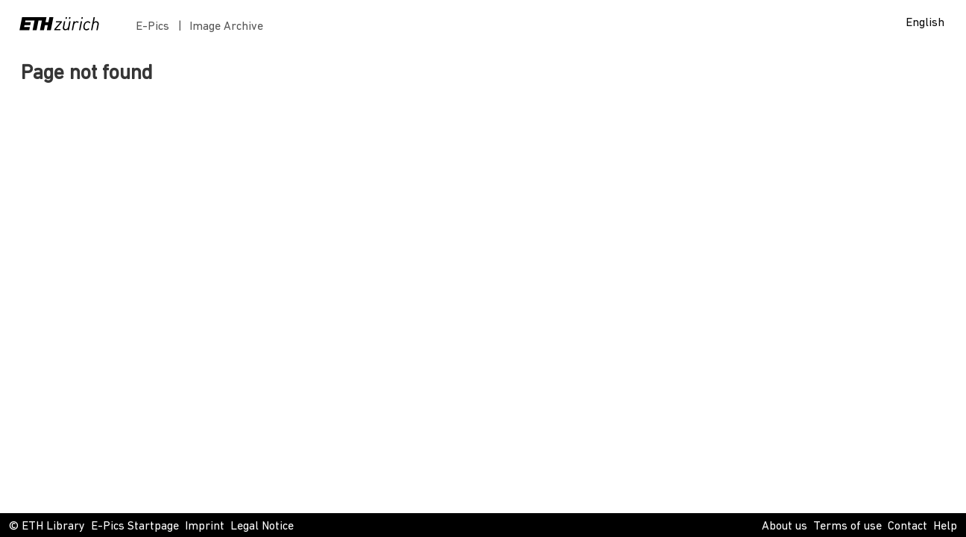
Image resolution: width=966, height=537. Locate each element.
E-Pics (155, 27)
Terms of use (847, 527)
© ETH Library (47, 527)
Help (945, 527)
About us (784, 527)
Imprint (204, 527)
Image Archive (226, 27)
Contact (907, 527)
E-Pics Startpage (135, 527)
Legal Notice (262, 527)
